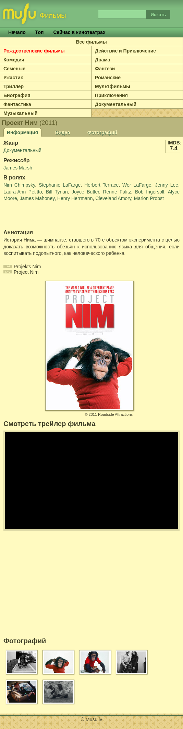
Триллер (13, 86)
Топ (39, 32)
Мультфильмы (112, 86)
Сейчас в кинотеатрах (79, 32)
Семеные (14, 68)
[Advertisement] (43, 215)
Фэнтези (105, 68)
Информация (22, 132)
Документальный (115, 104)
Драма (102, 59)
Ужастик (13, 77)
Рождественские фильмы (34, 51)
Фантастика (17, 104)
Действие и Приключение (125, 51)
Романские (108, 77)
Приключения (111, 95)
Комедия (13, 59)
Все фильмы (91, 42)
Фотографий (102, 132)
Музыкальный (20, 113)
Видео (62, 132)
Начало (17, 32)
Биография (16, 95)
